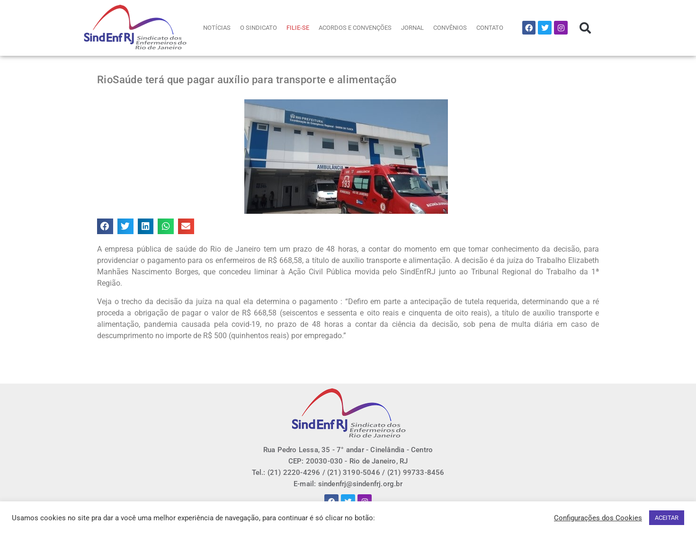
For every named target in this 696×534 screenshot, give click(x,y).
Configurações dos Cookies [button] (598, 518)
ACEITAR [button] (666, 517)
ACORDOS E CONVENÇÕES (355, 27)
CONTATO (489, 27)
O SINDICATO (258, 27)
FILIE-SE (297, 27)
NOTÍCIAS (217, 27)
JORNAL (412, 27)
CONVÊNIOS (450, 27)
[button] (585, 28)
